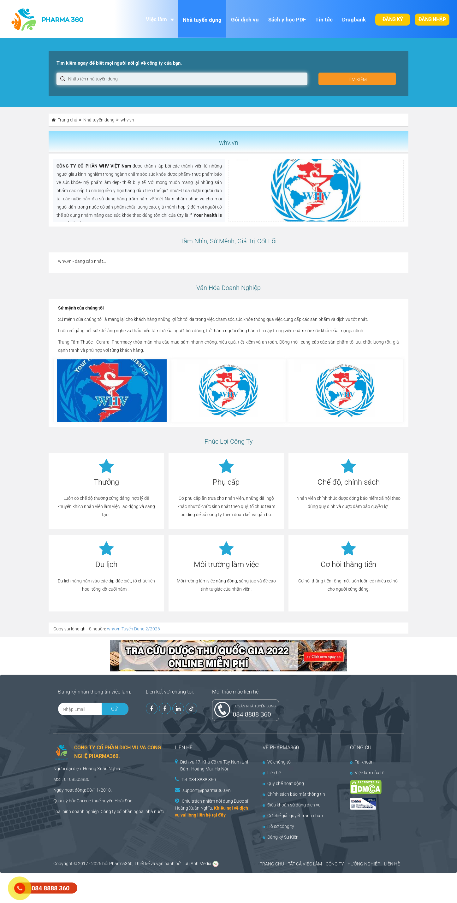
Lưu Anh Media (196, 863)
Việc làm (156, 19)
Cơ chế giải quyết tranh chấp (293, 815)
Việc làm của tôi (367, 772)
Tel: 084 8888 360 (198, 779)
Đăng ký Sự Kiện (281, 837)
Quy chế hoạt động (283, 783)
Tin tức (324, 19)
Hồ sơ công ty (278, 826)
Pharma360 (121, 863)
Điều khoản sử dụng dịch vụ (292, 804)
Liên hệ (272, 772)
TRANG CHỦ (272, 863)
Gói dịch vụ (245, 19)
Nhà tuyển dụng (202, 20)
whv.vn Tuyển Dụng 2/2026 (133, 628)
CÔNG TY (335, 863)
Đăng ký (393, 19)
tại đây (219, 814)
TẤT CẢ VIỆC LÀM (305, 863)
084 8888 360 (252, 714)
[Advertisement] (115, 887)
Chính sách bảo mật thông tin (294, 794)
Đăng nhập (432, 19)
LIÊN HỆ (392, 863)
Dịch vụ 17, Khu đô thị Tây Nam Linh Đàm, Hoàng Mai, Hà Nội (215, 765)
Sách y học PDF (287, 19)
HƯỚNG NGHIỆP (363, 863)
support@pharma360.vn (206, 790)
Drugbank (354, 19)
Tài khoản (362, 761)
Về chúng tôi (277, 761)
